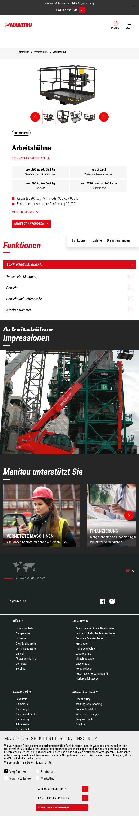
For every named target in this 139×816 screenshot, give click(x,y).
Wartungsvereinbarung (89, 704)
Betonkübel (22, 729)
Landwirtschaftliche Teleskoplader (95, 633)
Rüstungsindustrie (26, 658)
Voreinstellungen (20, 778)
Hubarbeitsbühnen (86, 648)
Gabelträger (22, 709)
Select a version (70, 10)
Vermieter (21, 663)
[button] (129, 25)
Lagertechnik (83, 653)
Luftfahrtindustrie (26, 648)
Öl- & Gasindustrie (26, 643)
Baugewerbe (23, 633)
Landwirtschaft (24, 628)
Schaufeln (21, 699)
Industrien (21, 638)
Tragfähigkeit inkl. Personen (40, 174)
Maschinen (80, 621)
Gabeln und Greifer (26, 714)
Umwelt (20, 653)
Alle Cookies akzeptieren (63, 807)
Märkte (18, 621)
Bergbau (21, 668)
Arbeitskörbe (23, 724)
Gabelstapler (83, 663)
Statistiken (48, 772)
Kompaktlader (84, 668)
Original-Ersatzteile (86, 709)
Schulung (81, 724)
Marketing (47, 778)
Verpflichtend (18, 772)
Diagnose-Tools (84, 719)
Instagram (110, 601)
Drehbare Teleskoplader (89, 638)
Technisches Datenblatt (28, 158)
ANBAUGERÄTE (22, 692)
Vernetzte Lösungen (87, 714)
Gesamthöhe (99, 188)
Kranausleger (23, 719)
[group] (41, 515)
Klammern (22, 704)
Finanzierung (83, 699)
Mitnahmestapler (85, 658)
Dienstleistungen (85, 692)
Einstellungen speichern (63, 798)
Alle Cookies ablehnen (63, 789)
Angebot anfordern (32, 224)
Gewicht (40, 188)
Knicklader (82, 643)
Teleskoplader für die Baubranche (95, 628)
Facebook (100, 601)
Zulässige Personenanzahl (98, 174)
